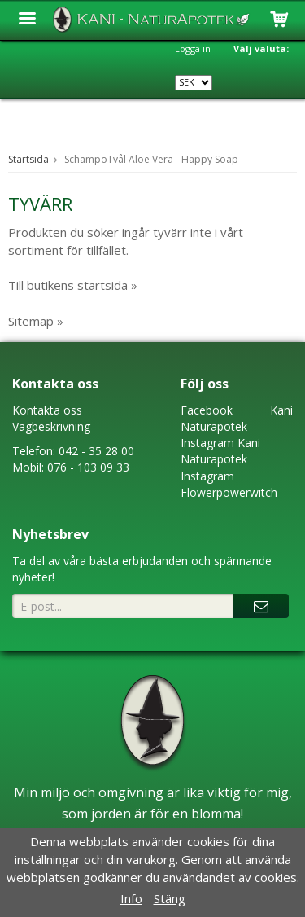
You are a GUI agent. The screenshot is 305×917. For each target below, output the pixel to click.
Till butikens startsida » (72, 285)
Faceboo (204, 410)
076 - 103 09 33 (88, 467)
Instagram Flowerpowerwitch (229, 484)
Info (131, 898)
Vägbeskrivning (51, 426)
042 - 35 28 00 (96, 450)
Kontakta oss (47, 410)
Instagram (207, 442)
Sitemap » (35, 321)
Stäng (169, 898)
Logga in (193, 48)
